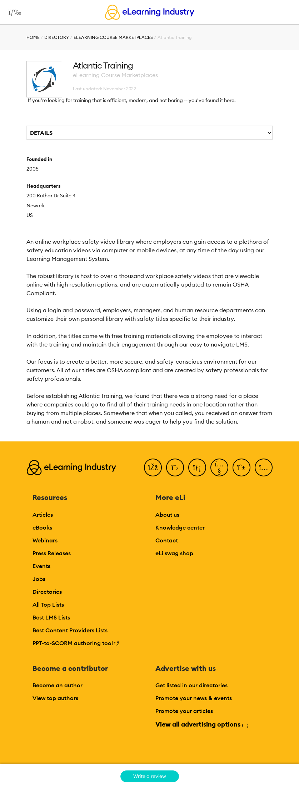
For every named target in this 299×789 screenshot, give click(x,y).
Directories (47, 591)
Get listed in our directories (191, 685)
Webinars (45, 540)
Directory (56, 37)
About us (167, 514)
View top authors (55, 698)
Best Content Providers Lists (70, 630)
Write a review (149, 776)
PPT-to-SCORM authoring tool (76, 643)
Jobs (39, 578)
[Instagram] (264, 467)
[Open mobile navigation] (13, 12)
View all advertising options (201, 724)
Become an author (58, 685)
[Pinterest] (241, 467)
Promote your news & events (193, 698)
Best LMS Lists (51, 617)
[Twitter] (175, 467)
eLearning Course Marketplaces (113, 37)
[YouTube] (219, 467)
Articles (43, 514)
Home (33, 37)
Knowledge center (180, 527)
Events (41, 566)
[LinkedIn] (197, 467)
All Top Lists (48, 604)
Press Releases (52, 553)
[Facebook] (153, 467)
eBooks (42, 527)
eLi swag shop (174, 553)
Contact (166, 540)
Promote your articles (184, 710)
